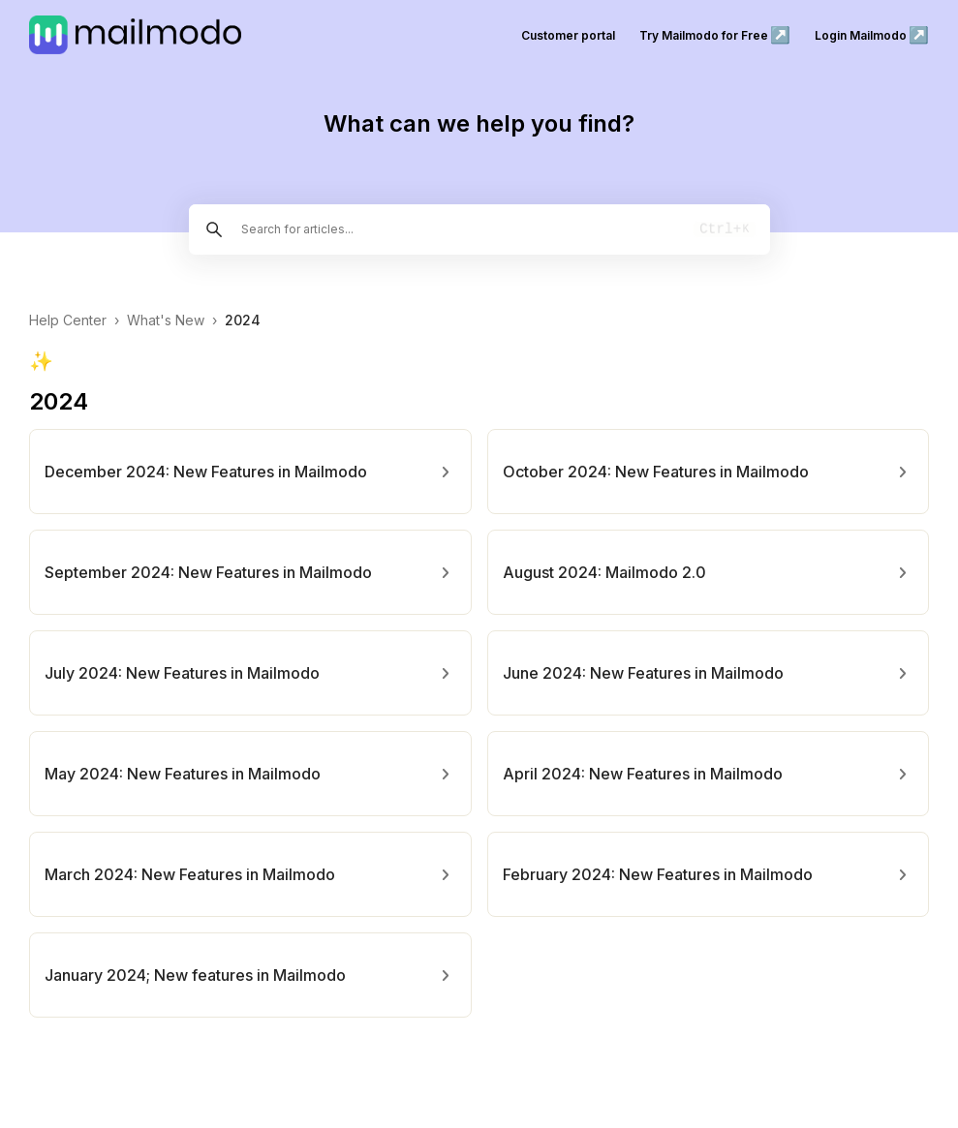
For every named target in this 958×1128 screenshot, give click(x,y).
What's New (165, 320)
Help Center (68, 320)
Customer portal (568, 35)
